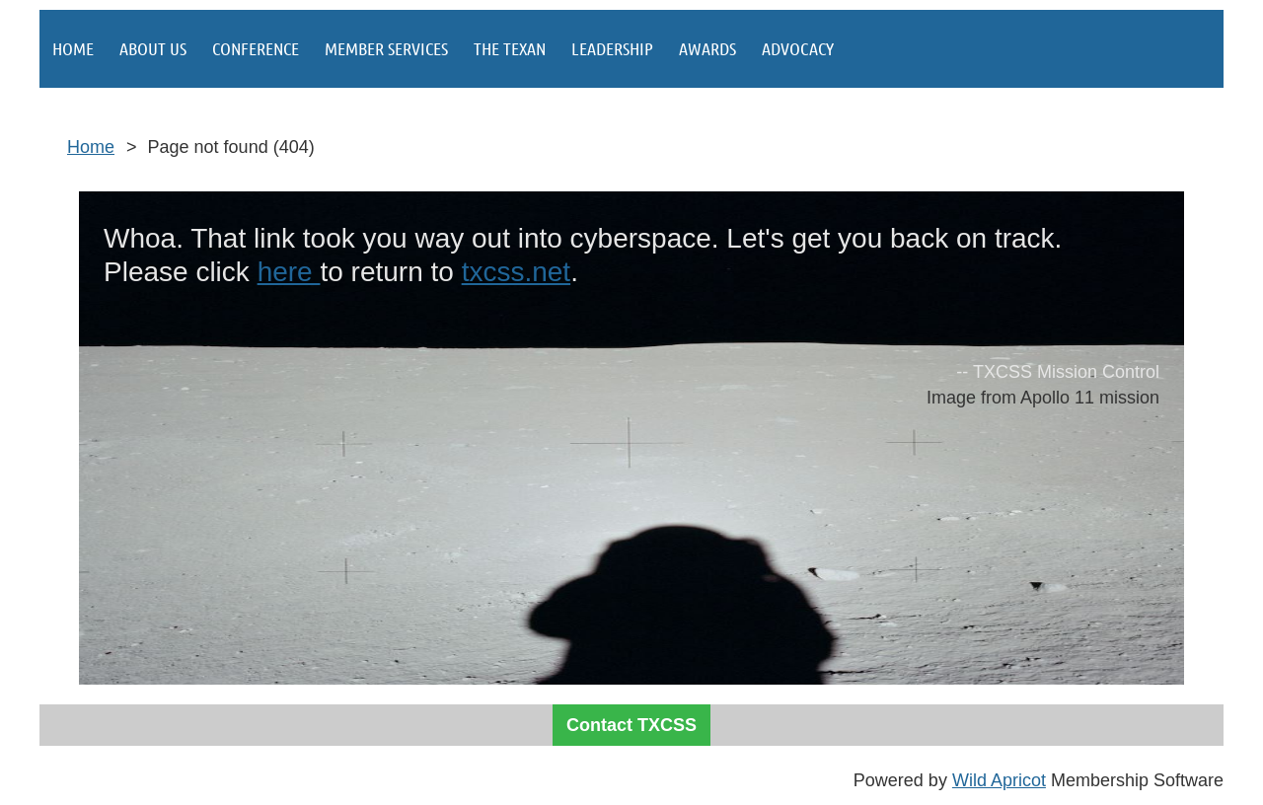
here (289, 271)
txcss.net (516, 271)
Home (90, 147)
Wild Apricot (999, 780)
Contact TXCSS (631, 725)
